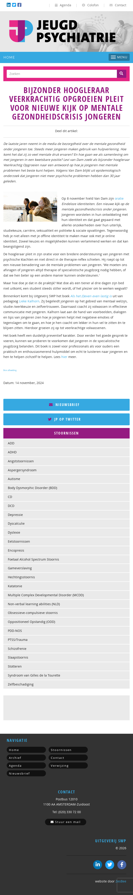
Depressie (15, 515)
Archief (15, 758)
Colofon (90, 5)
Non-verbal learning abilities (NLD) (34, 604)
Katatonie (15, 586)
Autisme (14, 479)
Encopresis (16, 550)
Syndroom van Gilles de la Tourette (34, 675)
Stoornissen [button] (66, 433)
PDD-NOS (15, 631)
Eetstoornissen (19, 541)
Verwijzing (60, 766)
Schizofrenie (17, 648)
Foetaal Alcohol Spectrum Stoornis (33, 559)
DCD (11, 506)
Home (9, 57)
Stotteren (15, 666)
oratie (119, 198)
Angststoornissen (21, 461)
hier (64, 357)
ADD (11, 443)
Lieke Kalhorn (29, 301)
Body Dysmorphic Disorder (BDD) (32, 488)
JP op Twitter (64, 419)
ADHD (12, 452)
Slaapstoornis (18, 657)
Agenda (63, 5)
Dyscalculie (16, 523)
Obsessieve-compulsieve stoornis (33, 613)
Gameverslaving (20, 568)
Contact (117, 5)
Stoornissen (61, 750)
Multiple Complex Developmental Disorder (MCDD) (46, 595)
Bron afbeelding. (10, 370)
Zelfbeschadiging (21, 684)
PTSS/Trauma (18, 639)
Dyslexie (14, 532)
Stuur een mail (66, 822)
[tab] (66, 433)
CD (10, 497)
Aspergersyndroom (22, 470)
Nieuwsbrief (64, 404)
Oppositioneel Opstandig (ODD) (31, 622)
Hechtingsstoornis (21, 577)
